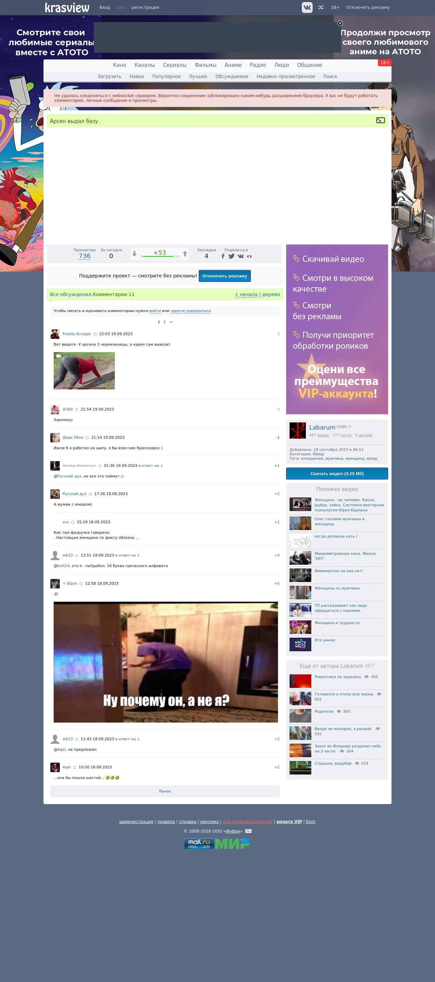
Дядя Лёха (73, 565)
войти (155, 438)
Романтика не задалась (338, 677)
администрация (136, 949)
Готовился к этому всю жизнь (344, 694)
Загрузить (110, 76)
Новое (137, 76)
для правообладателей (248, 949)
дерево (271, 421)
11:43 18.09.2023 (97, 866)
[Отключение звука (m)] (244, 366)
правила (166, 949)
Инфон (233, 958)
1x (232, 365)
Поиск (330, 76)
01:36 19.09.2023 (120, 593)
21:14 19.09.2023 (107, 565)
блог (311, 949)
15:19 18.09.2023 (93, 649)
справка (187, 949)
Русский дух (69, 603)
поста (346, 435)
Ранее (165, 918)
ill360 (68, 536)
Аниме (233, 65)
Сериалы (175, 65)
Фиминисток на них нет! (339, 571)
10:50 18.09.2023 (95, 894)
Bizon (70, 711)
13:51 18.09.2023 (97, 682)
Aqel (61, 877)
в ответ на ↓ (151, 593)
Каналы (144, 65)
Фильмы (205, 65)
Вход (105, 7)
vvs (66, 649)
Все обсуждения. (71, 421)
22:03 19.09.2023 (116, 461)
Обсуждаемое (231, 76)
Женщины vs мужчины (337, 588)
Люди (281, 65)
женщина (355, 458)
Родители (324, 711)
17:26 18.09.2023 (110, 621)
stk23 (68, 682)
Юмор (318, 454)
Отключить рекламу (368, 7)
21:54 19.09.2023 (97, 536)
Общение (309, 65)
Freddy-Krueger (77, 461)
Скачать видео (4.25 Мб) (337, 473)
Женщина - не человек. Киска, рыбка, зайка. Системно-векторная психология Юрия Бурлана (349, 505)
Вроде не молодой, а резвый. (343, 729)
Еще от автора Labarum (337, 666)
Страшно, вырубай (333, 763)
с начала (247, 421)
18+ (335, 7)
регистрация (145, 7)
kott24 (63, 693)
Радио (258, 65)
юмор (372, 458)
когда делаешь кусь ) (336, 536)
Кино (119, 65)
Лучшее (198, 76)
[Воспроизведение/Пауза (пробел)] (52, 366)
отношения (312, 458)
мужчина (334, 458)
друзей (365, 435)
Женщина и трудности (337, 623)
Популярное (166, 76)
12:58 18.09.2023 (102, 711)
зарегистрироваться (191, 438)
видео (323, 435)
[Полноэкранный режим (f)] (275, 366)
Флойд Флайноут (79, 593)
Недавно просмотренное (286, 76)
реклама (210, 949)
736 (84, 383)
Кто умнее (325, 640)
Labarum (322, 427)
